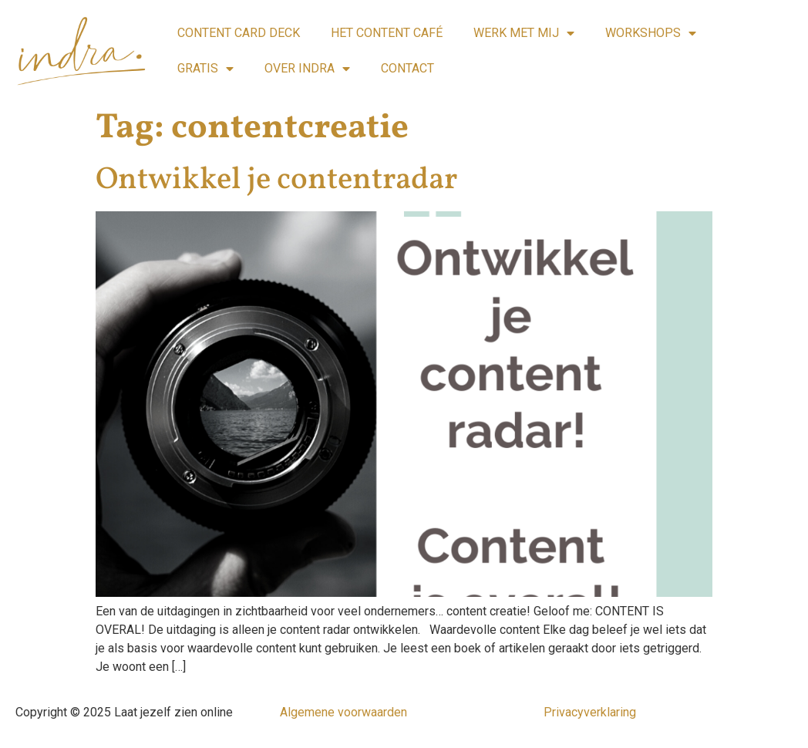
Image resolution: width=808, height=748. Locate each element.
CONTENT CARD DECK (238, 32)
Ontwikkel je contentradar (276, 180)
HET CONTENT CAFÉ (387, 32)
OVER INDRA (307, 69)
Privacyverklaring (590, 712)
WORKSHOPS (650, 33)
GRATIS (205, 69)
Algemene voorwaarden (343, 712)
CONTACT (407, 68)
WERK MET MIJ (523, 33)
